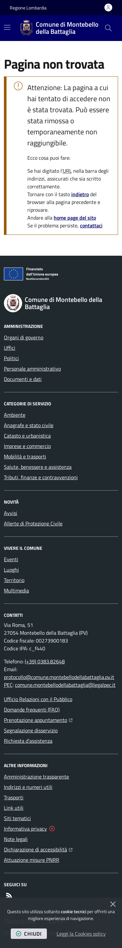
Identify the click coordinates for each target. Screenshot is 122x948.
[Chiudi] (113, 904)
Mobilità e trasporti (25, 456)
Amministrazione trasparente (36, 776)
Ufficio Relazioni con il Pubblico (38, 699)
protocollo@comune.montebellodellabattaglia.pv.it (59, 677)
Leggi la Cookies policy (81, 934)
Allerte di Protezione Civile (33, 523)
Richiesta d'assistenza (28, 741)
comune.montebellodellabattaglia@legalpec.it (65, 685)
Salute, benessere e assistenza (38, 467)
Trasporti (13, 797)
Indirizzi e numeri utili (28, 787)
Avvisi (10, 513)
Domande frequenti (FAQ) (32, 709)
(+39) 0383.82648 (45, 661)
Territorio (14, 580)
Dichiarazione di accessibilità (38, 848)
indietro (80, 194)
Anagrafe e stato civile (28, 425)
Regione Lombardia (28, 7)
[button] (108, 28)
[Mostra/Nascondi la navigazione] (7, 27)
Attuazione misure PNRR (31, 860)
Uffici (9, 348)
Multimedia (16, 590)
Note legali (16, 839)
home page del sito (75, 218)
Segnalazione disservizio (31, 730)
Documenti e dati (23, 379)
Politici (11, 358)
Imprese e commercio (27, 446)
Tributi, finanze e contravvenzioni (41, 477)
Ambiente (14, 415)
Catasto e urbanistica (27, 436)
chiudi (29, 934)
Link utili (13, 808)
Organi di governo (23, 337)
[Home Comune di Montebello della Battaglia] (59, 28)
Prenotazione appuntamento (38, 719)
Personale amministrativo (32, 368)
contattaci (91, 225)
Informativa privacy (25, 829)
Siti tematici (17, 818)
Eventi (11, 559)
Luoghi (11, 570)
